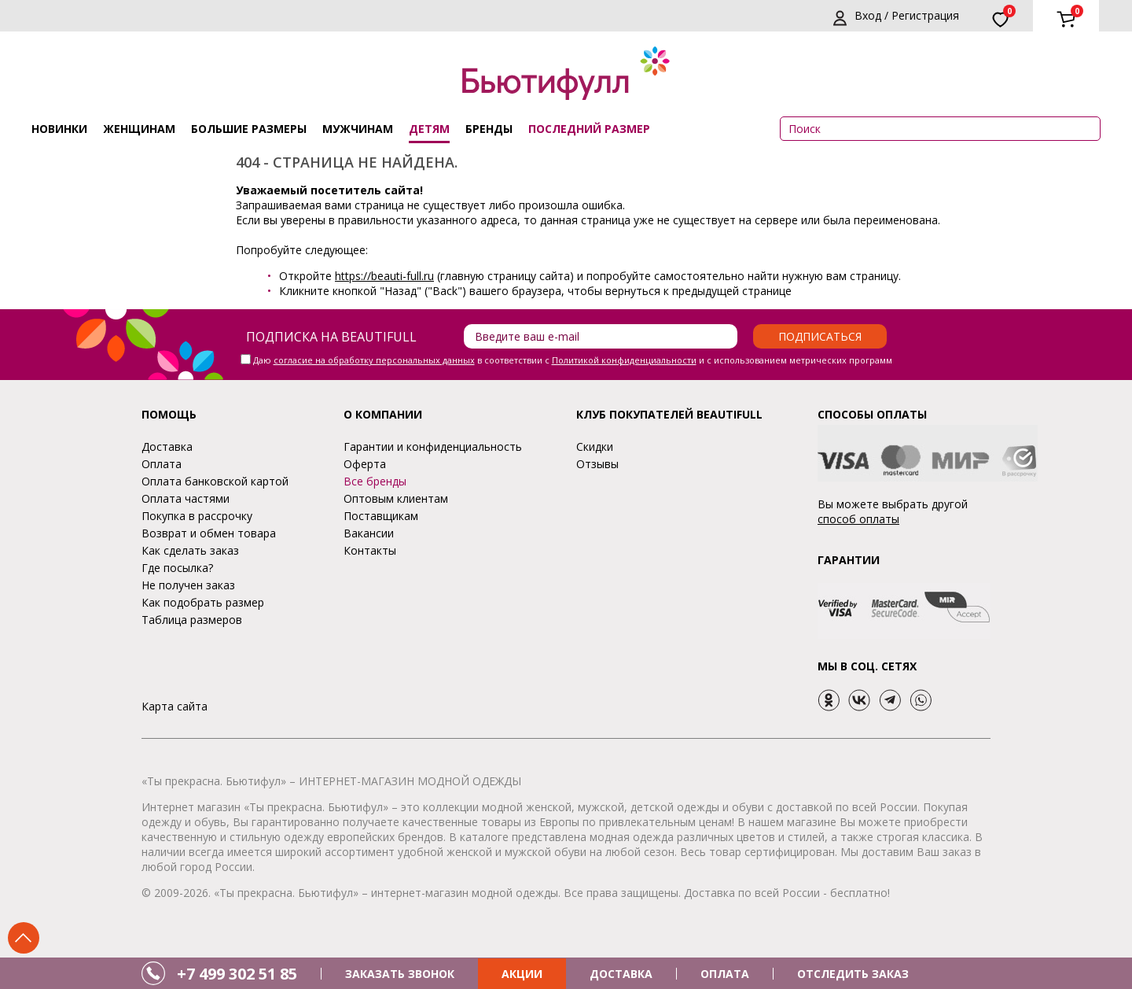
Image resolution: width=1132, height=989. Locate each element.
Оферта (365, 463)
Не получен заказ (188, 585)
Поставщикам (381, 515)
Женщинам (139, 128)
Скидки (594, 446)
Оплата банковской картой (215, 481)
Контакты (370, 550)
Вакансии (369, 533)
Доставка (167, 446)
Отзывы (597, 463)
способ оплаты (858, 518)
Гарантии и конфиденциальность (433, 446)
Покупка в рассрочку (197, 515)
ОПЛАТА (724, 973)
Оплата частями (186, 498)
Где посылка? (177, 567)
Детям (429, 128)
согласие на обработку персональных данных (374, 360)
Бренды (489, 128)
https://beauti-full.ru (384, 275)
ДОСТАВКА (621, 973)
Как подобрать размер (203, 602)
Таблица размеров (192, 619)
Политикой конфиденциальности (624, 360)
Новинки (59, 128)
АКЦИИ (522, 973)
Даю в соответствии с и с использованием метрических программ (572, 360)
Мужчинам (357, 128)
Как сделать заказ (190, 550)
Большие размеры (249, 128)
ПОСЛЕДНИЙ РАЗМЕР (589, 128)
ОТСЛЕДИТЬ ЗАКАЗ (853, 973)
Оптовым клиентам (396, 498)
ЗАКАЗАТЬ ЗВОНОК (399, 973)
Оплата (162, 463)
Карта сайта (175, 706)
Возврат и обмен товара (209, 533)
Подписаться (820, 336)
